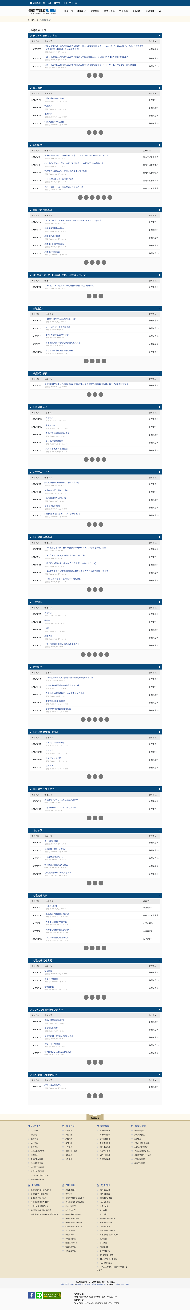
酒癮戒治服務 (38, 373)
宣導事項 (33, 1139)
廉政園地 (67, 1155)
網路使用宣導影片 (52, 252)
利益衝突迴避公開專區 (43, 35)
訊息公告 (68, 11)
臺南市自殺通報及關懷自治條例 (59, 350)
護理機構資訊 (138, 1135)
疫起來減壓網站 (51, 1028)
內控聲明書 (102, 1247)
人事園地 (67, 1147)
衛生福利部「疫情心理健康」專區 (59, 1036)
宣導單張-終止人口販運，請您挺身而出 (61, 807)
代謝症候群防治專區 (140, 1151)
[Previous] (86, 997)
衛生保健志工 (69, 1210)
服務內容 (49, 750)
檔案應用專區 (69, 1247)
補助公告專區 (103, 1202)
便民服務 (136, 11)
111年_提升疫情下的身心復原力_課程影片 (62, 579)
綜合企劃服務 (103, 1155)
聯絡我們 (48, 106)
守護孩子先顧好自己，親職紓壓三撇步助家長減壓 (65, 171)
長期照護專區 (69, 1251)
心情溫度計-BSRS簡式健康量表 (57, 872)
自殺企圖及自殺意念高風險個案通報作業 (63, 343)
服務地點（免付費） (54, 758)
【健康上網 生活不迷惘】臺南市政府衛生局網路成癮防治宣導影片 (72, 220)
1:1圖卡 (47, 628)
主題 (117, 1284)
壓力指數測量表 (51, 841)
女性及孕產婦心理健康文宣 (57, 937)
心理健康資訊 (38, 895)
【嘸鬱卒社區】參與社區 (55, 498)
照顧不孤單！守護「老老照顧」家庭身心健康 (63, 187)
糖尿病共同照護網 (139, 1147)
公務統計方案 (103, 1227)
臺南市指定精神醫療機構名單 (58, 709)
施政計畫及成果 (104, 1198)
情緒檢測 (36, 830)
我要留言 (67, 1194)
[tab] (95, 35)
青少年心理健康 (51, 979)
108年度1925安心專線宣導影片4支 (61, 319)
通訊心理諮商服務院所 (54, 1020)
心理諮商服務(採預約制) (44, 731)
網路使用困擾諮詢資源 (54, 244)
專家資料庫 (50, 425)
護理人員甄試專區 (36, 1151)
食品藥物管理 (103, 1139)
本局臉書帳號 (69, 1239)
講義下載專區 (138, 1163)
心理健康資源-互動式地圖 (57, 449)
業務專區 (95, 11)
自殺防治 (36, 308)
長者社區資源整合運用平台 (39, 1202)
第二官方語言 (69, 1231)
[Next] (101, 75)
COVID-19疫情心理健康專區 (46, 1009)
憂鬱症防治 (49, 987)
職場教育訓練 (51, 906)
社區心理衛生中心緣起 (54, 122)
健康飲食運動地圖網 (37, 1198)
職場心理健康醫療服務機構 (57, 433)
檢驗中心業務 (103, 1151)
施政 (122, 1284)
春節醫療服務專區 (36, 1167)
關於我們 (36, 87)
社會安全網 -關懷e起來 (38, 1206)
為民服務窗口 (69, 1190)
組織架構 (67, 1131)
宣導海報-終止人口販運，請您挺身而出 (61, 799)
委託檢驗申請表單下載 (72, 1227)
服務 (127, 1284)
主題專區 (123, 11)
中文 (58, 3)
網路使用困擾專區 (41, 209)
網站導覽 (37, 3)
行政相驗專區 (69, 1206)
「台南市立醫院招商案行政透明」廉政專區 (112, 1268)
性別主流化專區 (104, 1222)
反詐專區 (33, 1143)
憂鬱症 (47, 620)
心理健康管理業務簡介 (43, 1074)
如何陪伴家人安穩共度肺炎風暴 (58, 1052)
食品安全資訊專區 (36, 1171)
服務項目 (48, 114)
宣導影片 (49, 417)
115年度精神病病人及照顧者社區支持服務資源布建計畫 (69, 677)
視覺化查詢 (102, 1206)
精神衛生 (36, 667)
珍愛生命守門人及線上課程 (56, 490)
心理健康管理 (103, 1143)
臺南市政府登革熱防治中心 (39, 1190)
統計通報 (102, 1239)
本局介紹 (81, 11)
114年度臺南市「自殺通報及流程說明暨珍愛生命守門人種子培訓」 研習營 (76, 571)
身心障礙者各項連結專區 (73, 1202)
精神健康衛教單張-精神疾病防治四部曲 (62, 685)
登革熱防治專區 (35, 1159)
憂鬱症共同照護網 (52, 506)
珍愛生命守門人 (40, 472)
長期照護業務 (103, 1159)
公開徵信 (102, 1243)
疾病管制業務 (103, 1131)
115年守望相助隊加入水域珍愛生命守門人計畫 (64, 555)
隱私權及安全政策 (68, 1284)
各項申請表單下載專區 (72, 1222)
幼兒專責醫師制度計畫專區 (39, 1210)
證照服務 (136, 1139)
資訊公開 (150, 11)
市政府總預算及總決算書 (108, 1235)
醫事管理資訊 (138, 1131)
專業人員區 (109, 11)
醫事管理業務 (103, 1135)
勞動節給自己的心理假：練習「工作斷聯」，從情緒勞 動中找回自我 (73, 163)
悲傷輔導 (48, 971)
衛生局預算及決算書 (106, 1231)
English (48, 3)
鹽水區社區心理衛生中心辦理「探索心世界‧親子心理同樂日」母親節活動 (76, 155)
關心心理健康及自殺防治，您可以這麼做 (61, 482)
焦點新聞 (36, 144)
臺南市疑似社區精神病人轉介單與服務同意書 (65, 693)
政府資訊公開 (103, 1190)
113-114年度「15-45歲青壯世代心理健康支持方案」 (59, 274)
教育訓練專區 (138, 1159)
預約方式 (49, 766)
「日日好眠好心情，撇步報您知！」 (59, 179)
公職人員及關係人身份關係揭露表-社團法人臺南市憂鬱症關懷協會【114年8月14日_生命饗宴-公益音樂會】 (90, 65)
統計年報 (102, 1210)
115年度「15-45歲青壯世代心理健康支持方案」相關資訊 (69, 285)
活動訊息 (33, 1135)
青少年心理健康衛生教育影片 (58, 930)
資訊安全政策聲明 (98, 1284)
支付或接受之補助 (105, 1255)
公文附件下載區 (69, 1151)
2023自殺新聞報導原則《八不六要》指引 (62, 514)
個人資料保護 (103, 1194)
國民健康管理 (103, 1147)
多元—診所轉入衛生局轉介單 (58, 327)
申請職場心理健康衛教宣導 (57, 914)
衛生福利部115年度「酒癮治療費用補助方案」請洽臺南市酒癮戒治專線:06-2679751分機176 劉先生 (87, 384)
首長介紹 (67, 1135)
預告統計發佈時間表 (106, 1218)
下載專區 (36, 602)
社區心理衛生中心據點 (54, 98)
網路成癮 (48, 636)
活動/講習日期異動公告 (38, 1175)
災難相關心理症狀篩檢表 (55, 849)
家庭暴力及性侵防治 (42, 789)
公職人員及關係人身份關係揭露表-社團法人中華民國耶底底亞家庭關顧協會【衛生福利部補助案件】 (87, 57)
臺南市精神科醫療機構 (55, 701)
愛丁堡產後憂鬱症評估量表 (56, 865)
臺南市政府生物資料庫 (38, 1194)
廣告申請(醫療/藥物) (140, 1143)
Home (33, 20)
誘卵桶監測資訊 (35, 1163)
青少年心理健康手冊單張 (56, 922)
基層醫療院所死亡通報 (141, 1155)
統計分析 (102, 1214)
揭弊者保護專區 (104, 1263)
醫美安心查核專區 (36, 1179)
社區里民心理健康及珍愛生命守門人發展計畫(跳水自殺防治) (70, 563)
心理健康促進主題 (41, 960)
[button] (95, 1117)
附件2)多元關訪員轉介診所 (57, 335)
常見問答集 (68, 1235)
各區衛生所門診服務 (71, 1214)
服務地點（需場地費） (55, 742)
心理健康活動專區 (41, 536)
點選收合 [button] (95, 1118)
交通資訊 (67, 1143)
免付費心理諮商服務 (54, 441)
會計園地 (67, 1159)
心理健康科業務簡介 (53, 1085)
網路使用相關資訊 (52, 236)
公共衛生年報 (103, 1251)
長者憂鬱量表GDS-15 (53, 857)
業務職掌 (67, 1139)
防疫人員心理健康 (52, 1044)
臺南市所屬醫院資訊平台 (73, 1198)
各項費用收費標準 (70, 1218)
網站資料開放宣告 (83, 1284)
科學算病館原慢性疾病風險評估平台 (43, 1214)
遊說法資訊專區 (69, 1243)
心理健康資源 (38, 407)
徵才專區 (33, 1147)
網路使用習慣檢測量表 (54, 228)
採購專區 (33, 1155)
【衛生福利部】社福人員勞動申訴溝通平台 (62, 644)
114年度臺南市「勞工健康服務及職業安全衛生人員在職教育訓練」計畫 (75, 547)
